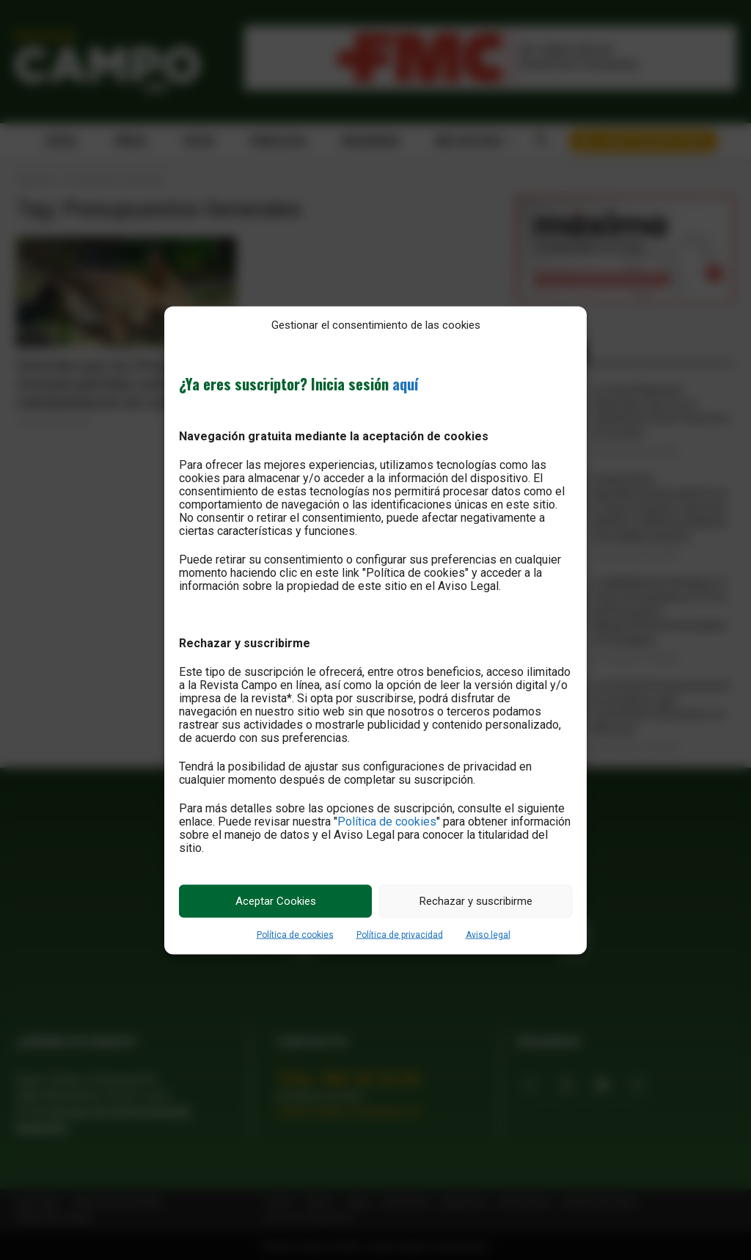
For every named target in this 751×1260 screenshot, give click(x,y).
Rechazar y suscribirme (476, 901)
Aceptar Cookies (275, 901)
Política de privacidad (399, 934)
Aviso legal (488, 934)
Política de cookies (386, 821)
